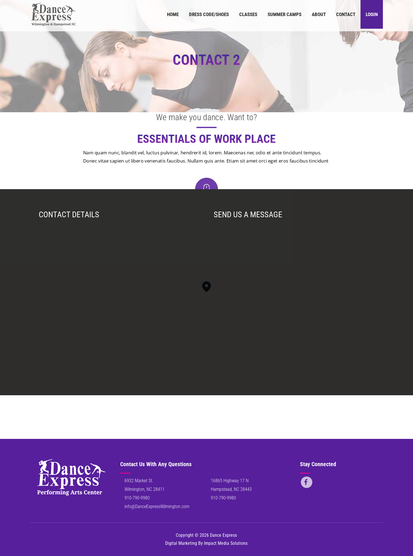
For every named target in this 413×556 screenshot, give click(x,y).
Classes (248, 14)
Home (173, 14)
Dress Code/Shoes (209, 14)
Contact (345, 14)
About (319, 14)
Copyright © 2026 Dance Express (206, 535)
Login (372, 14)
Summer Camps (284, 14)
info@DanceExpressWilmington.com (156, 506)
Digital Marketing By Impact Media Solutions (206, 543)
